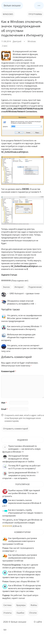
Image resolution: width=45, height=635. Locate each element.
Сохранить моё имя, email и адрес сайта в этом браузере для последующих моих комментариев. (24, 418)
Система (7, 605)
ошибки (20, 612)
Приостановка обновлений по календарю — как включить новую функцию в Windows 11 (21, 449)
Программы (35, 14)
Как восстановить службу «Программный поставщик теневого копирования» (22, 513)
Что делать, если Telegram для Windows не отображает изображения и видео (22, 521)
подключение (35, 287)
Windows (8, 14)
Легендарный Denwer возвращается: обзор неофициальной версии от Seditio (18, 459)
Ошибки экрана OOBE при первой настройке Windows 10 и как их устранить (21, 493)
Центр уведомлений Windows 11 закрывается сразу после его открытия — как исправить (20, 475)
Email (4, 409)
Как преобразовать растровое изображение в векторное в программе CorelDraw (19, 541)
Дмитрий (17, 41)
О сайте (38, 621)
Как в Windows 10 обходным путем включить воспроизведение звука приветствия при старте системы (21, 574)
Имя (4, 402)
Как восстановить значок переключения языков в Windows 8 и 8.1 (21, 503)
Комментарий (8, 371)
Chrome (33, 612)
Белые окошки (12, 5)
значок (6, 287)
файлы (34, 605)
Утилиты (7, 612)
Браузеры (21, 605)
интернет (19, 287)
